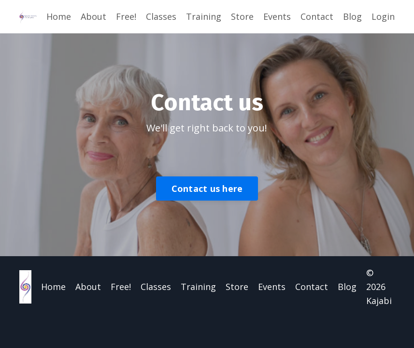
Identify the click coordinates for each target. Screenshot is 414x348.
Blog (352, 16)
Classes (161, 16)
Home (58, 16)
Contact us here (207, 188)
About (93, 16)
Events (277, 16)
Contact (316, 16)
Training (203, 16)
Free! (126, 16)
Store (242, 16)
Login (383, 16)
